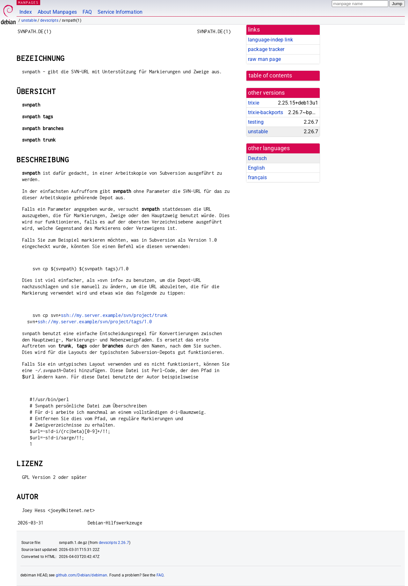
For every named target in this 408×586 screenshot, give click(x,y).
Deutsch (257, 158)
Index (25, 12)
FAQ (87, 12)
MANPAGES (28, 2)
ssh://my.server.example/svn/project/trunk (114, 315)
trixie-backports (265, 112)
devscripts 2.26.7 (114, 542)
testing (256, 122)
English (256, 168)
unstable (29, 20)
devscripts (49, 20)
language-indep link (270, 40)
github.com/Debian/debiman (81, 575)
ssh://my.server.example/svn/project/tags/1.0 (95, 321)
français (257, 177)
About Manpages (57, 12)
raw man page (264, 59)
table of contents (270, 75)
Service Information (120, 12)
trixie (253, 103)
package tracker (266, 49)
